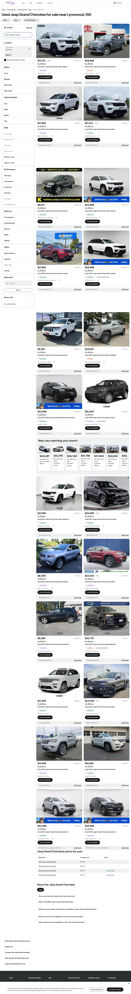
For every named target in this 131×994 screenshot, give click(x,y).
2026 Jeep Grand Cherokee (47, 862)
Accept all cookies (115, 989)
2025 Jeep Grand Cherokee (47, 866)
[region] (65, 987)
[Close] (129, 983)
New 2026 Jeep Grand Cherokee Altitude (44, 461)
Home (3, 9)
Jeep (29, 9)
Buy (23, 3)
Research (40, 3)
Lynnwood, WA (22, 9)
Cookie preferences (96, 989)
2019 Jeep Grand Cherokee (47, 875)
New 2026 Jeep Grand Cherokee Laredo (58, 462)
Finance (50, 3)
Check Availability (45, 77)
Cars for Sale (11, 9)
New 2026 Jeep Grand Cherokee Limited (112, 462)
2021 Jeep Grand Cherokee (47, 870)
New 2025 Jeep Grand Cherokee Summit (71, 462)
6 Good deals (109, 870)
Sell (30, 3)
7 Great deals (109, 875)
